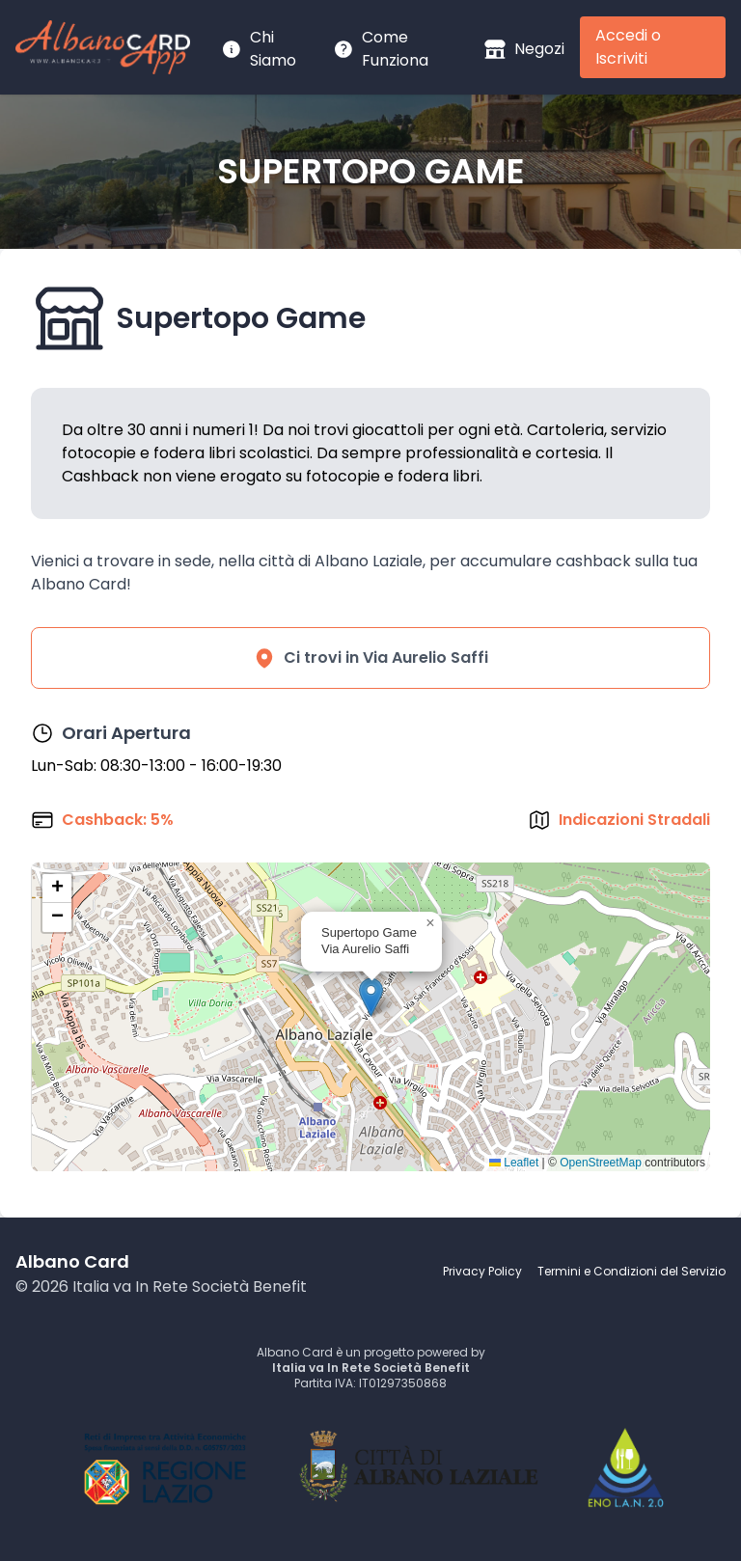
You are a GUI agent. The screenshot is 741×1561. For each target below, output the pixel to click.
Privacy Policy (482, 1271)
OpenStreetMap (601, 1162)
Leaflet (513, 1162)
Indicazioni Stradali (634, 819)
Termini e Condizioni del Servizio (631, 1271)
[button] (371, 997)
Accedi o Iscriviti (628, 46)
